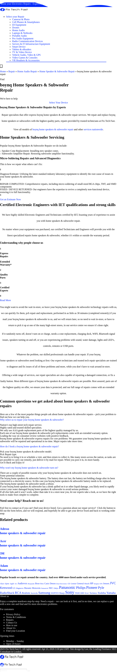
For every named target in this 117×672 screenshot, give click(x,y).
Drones (15, 27)
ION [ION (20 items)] (101, 584)
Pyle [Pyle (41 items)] (101, 588)
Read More (5, 300)
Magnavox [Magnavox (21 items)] (19, 588)
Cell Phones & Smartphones (26, 22)
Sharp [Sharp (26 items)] (62, 593)
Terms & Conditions (16, 617)
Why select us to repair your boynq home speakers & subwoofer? (32, 419)
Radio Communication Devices (27, 41)
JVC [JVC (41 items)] (113, 583)
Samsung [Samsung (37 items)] (44, 593)
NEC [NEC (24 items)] (51, 588)
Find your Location (15, 630)
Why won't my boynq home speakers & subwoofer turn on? (29, 467)
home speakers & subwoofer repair (56, 129)
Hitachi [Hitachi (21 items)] (87, 584)
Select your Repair (15, 16)
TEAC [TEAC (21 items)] (86, 593)
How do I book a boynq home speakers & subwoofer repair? (29, 446)
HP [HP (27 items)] (91, 583)
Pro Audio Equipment (23, 38)
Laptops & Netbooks (22, 33)
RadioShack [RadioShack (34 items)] (7, 592)
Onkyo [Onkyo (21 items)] (56, 588)
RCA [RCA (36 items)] (18, 592)
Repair (11, 71)
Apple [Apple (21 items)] (12, 584)
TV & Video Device (22, 52)
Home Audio (18, 30)
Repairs (10, 620)
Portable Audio (19, 35)
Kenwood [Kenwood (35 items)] (6, 587)
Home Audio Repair (27, 71)
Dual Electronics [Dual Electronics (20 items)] (61, 584)
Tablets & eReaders (21, 49)
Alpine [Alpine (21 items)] (6, 584)
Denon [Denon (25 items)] (53, 583)
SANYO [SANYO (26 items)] (55, 593)
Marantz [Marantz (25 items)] (27, 588)
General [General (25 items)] (80, 583)
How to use (11, 625)
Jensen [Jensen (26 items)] (106, 583)
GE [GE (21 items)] (69, 584)
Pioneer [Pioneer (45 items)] (92, 587)
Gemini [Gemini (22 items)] (73, 584)
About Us (11, 628)
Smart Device (19, 46)
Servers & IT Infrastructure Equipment (31, 44)
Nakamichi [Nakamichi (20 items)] (44, 588)
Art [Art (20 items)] (16, 584)
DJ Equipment (19, 25)
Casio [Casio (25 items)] (46, 583)
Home (3, 71)
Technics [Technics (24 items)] (93, 593)
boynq (35, 129)
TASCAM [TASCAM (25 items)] (79, 593)
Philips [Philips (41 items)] (81, 588)
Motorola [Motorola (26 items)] (36, 588)
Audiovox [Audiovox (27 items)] (22, 583)
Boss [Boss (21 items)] (42, 584)
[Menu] (1, 66)
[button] (58, 102)
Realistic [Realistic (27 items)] (26, 593)
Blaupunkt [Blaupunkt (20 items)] (31, 584)
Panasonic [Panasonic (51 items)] (67, 587)
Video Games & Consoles (24, 57)
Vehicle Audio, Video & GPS (26, 55)
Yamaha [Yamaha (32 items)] (111, 592)
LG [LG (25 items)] (14, 588)
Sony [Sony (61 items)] (69, 592)
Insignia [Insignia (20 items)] (96, 584)
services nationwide (93, 129)
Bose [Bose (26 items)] (37, 583)
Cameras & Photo (21, 19)
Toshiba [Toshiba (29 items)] (102, 593)
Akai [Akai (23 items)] (2, 583)
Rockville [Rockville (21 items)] (34, 593)
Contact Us (11, 622)
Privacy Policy (13, 614)
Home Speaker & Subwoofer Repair (57, 71)
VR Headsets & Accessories (26, 60)
